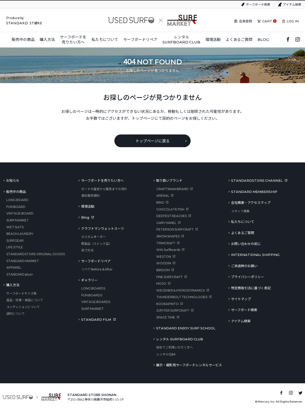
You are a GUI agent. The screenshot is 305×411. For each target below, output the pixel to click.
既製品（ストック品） (96, 244)
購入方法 (12, 285)
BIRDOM (163, 270)
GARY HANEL (166, 223)
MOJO (161, 283)
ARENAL (162, 195)
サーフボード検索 (258, 4)
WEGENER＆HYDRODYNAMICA (180, 290)
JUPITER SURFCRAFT (172, 310)
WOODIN (163, 263)
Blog (85, 217)
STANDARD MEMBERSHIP (254, 192)
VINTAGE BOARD (20, 213)
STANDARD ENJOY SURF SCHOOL (185, 328)
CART (267, 21)
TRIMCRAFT (165, 243)
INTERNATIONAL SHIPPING (255, 255)
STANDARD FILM (96, 319)
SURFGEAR (15, 240)
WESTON (163, 256)
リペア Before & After (97, 269)
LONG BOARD (17, 200)
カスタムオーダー (93, 237)
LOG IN (293, 21)
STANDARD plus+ (19, 274)
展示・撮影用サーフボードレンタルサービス (189, 365)
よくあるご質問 (242, 233)
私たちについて (242, 222)
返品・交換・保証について (24, 300)
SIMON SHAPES (168, 236)
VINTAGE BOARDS (95, 302)
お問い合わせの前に (246, 244)
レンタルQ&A (166, 354)
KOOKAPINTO (167, 304)
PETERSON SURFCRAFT (175, 229)
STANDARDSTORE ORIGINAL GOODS (35, 254)
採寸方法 (87, 250)
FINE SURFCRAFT (169, 277)
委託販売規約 (90, 195)
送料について (15, 313)
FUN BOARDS (91, 295)
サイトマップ (241, 299)
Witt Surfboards (168, 250)
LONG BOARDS (93, 288)
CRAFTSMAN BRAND (172, 189)
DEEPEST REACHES (171, 216)
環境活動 (87, 206)
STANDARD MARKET (22, 261)
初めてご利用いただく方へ (174, 347)
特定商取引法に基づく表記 (251, 288)
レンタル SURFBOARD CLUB (179, 339)
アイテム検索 (292, 4)
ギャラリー (89, 280)
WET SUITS (15, 227)
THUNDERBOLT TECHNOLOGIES (181, 297)
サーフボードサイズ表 (21, 293)
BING (160, 202)
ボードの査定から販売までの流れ (104, 189)
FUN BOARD (15, 207)
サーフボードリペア (96, 261)
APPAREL (13, 267)
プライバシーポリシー (247, 277)
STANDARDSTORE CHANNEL (257, 180)
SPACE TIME (165, 317)
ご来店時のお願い (244, 266)
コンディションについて (23, 307)
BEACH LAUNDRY (19, 234)
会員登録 (245, 21)
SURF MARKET (17, 220)
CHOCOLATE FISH (170, 209)
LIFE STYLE (14, 247)
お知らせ (12, 180)
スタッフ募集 (240, 211)
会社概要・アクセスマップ (250, 203)
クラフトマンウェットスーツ (102, 228)
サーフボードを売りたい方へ (102, 180)
